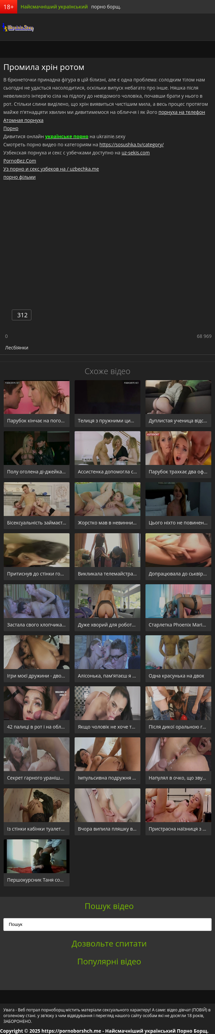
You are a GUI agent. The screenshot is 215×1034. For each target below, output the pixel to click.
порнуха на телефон (181, 112)
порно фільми (19, 177)
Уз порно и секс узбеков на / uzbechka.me (51, 169)
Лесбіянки (16, 347)
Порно (10, 128)
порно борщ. (106, 6)
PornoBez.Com (19, 160)
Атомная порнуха (23, 120)
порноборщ (17, 27)
